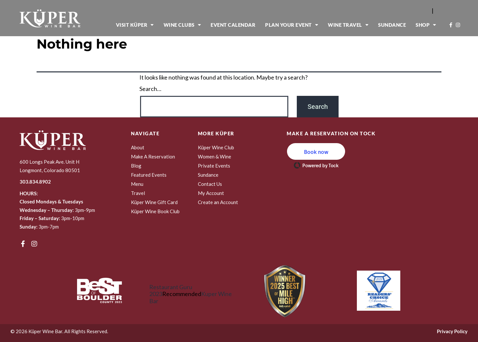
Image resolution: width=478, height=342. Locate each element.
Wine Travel (348, 25)
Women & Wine (214, 156)
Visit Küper (135, 25)
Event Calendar (233, 25)
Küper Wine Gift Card (154, 202)
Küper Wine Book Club (155, 211)
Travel (138, 193)
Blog (136, 166)
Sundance (392, 25)
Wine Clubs (182, 25)
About (137, 147)
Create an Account (218, 202)
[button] (316, 151)
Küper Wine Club (216, 147)
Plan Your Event (291, 25)
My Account (211, 193)
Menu (137, 184)
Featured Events (149, 175)
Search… (150, 88)
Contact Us (210, 184)
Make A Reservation (153, 156)
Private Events (214, 166)
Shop (426, 25)
